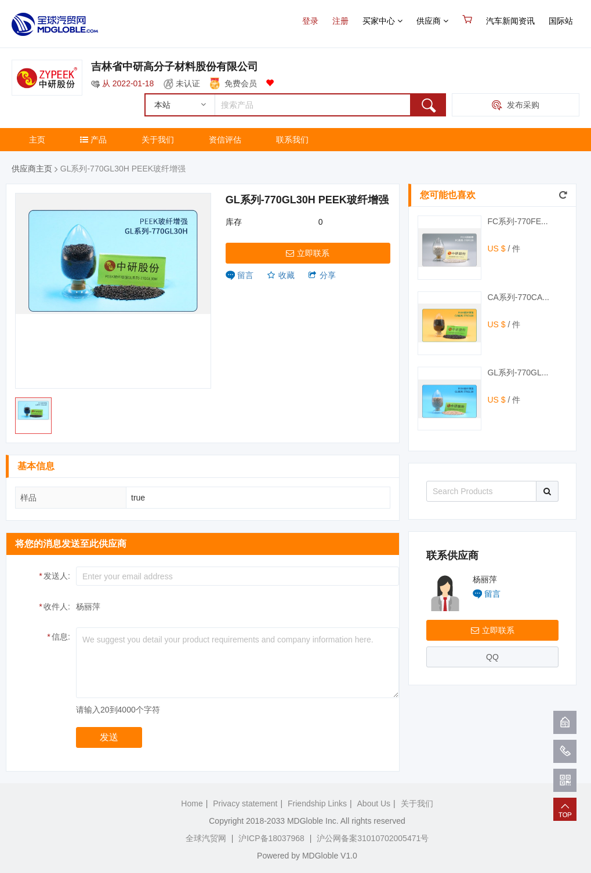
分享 (322, 275)
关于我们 (158, 139)
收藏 (281, 275)
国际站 (561, 20)
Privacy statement (245, 803)
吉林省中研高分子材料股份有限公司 (174, 66)
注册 (340, 20)
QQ (492, 657)
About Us (374, 803)
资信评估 (225, 139)
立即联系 (307, 253)
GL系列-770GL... (517, 372)
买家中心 (382, 20)
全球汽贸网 (206, 838)
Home (191, 803)
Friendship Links (317, 803)
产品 (93, 139)
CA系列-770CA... (518, 297)
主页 (37, 139)
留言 (245, 275)
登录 (310, 20)
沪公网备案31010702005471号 (373, 838)
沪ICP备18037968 (271, 838)
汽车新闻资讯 (510, 20)
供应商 (432, 20)
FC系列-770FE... (517, 221)
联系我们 (292, 139)
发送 (109, 737)
